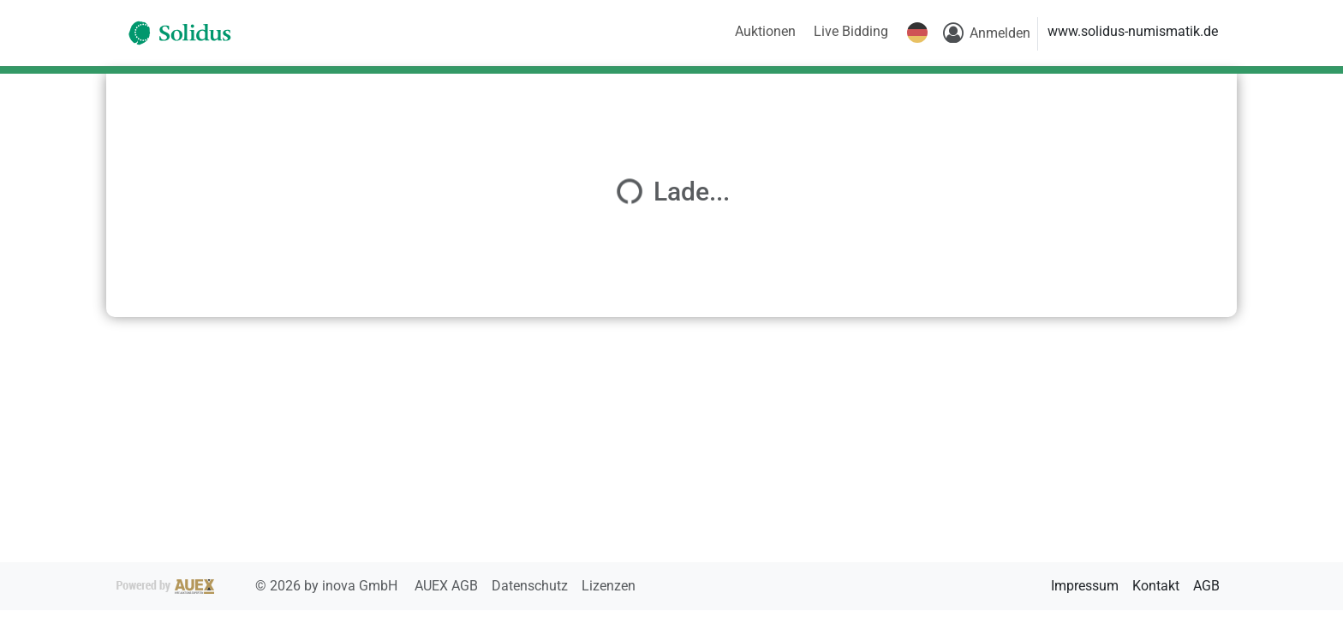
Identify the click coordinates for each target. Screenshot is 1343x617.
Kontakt (1155, 586)
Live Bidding (851, 31)
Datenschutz (531, 586)
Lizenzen (609, 586)
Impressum (1085, 586)
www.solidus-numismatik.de (1133, 31)
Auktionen (765, 31)
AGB (1206, 586)
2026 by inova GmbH (258, 586)
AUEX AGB (448, 586)
